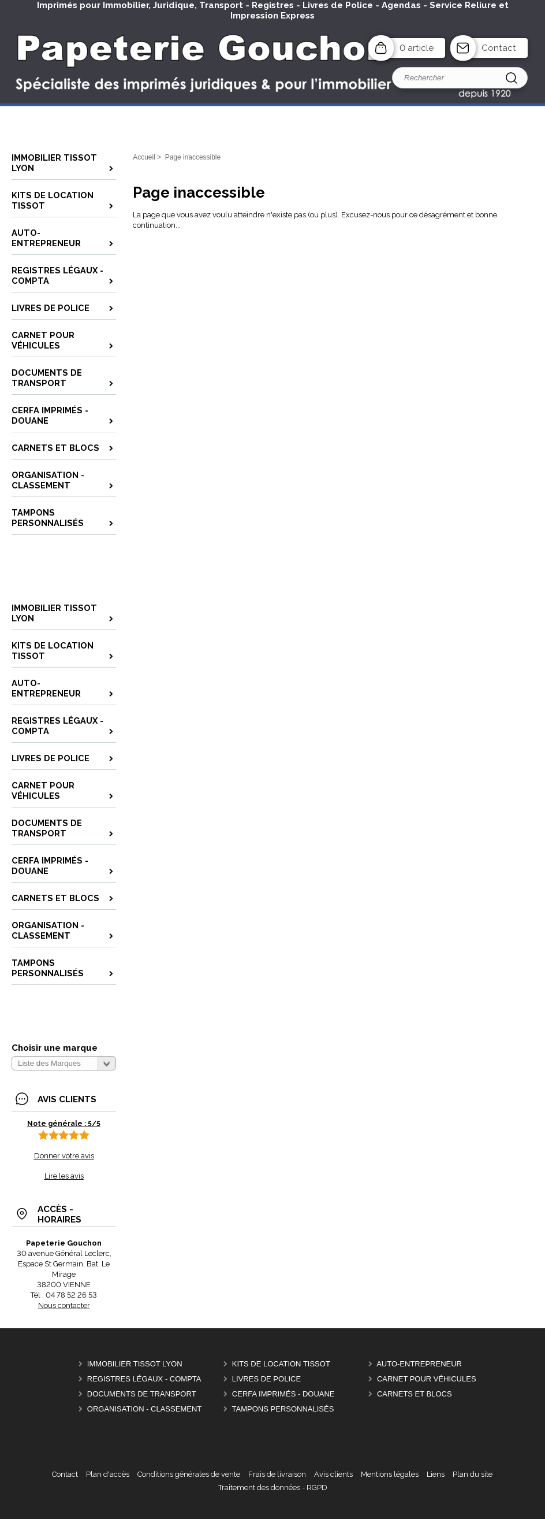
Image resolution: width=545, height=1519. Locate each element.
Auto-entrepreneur (419, 1363)
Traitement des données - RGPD (272, 1487)
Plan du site (472, 1474)
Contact (498, 48)
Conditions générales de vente (188, 1474)
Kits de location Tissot (281, 1363)
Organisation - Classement (144, 1409)
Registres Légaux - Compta (144, 1378)
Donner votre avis (64, 1155)
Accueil (144, 157)
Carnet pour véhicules (426, 1378)
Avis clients (333, 1474)
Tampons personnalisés (283, 1409)
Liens (436, 1474)
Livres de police (266, 1378)
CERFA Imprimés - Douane (283, 1394)
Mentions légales (390, 1474)
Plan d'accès (107, 1474)
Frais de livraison (277, 1474)
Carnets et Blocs (414, 1394)
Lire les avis (64, 1176)
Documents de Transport (141, 1394)
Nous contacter (64, 1305)
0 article (417, 48)
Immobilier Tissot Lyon (134, 1363)
